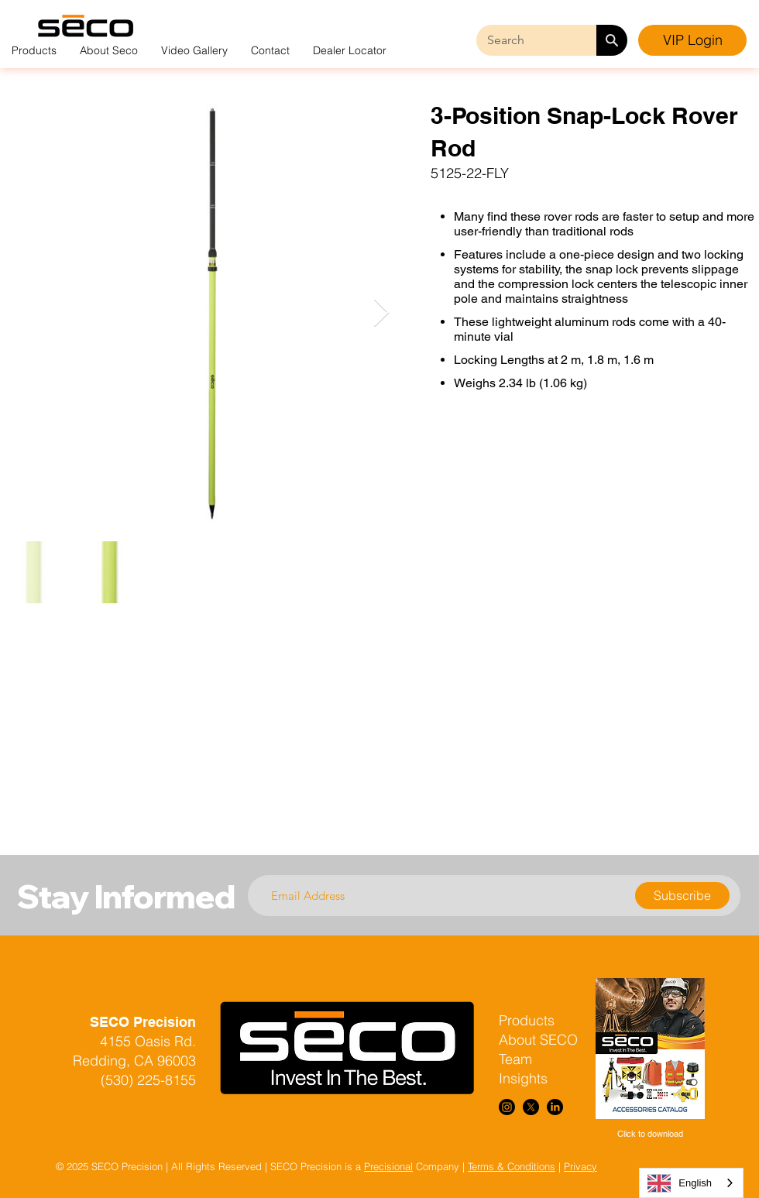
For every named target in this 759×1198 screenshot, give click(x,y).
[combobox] (691, 1183)
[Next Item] (381, 313)
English (679, 1183)
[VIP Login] (692, 40)
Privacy (580, 1166)
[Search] (611, 40)
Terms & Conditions (511, 1166)
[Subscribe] (682, 895)
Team (515, 1059)
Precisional (388, 1166)
